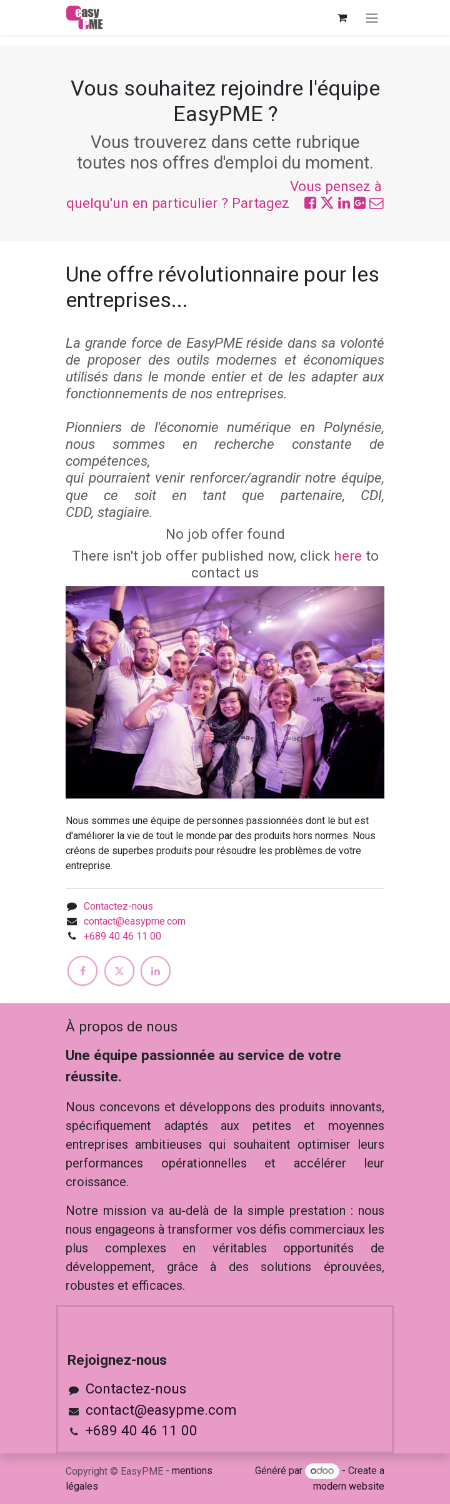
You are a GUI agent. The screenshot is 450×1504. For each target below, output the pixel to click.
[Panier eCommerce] (341, 17)
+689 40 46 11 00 (122, 936)
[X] (119, 971)
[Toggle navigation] (371, 18)
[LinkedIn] (156, 971)
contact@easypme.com (135, 921)
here (348, 556)
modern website (348, 1486)
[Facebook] (83, 971)
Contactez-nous (118, 906)
